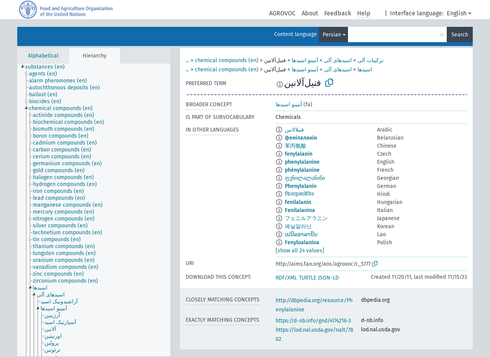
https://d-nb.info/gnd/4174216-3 (313, 321)
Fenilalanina (300, 210)
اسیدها (365, 69)
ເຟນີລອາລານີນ (301, 234)
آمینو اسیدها (305, 60)
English (457, 13)
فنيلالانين (294, 130)
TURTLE (307, 278)
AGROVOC (282, 13)
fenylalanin (298, 154)
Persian (332, 34)
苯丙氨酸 (295, 146)
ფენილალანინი (305, 178)
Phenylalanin (301, 186)
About (310, 13)
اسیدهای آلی (338, 60)
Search (459, 34)
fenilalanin (298, 202)
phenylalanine (302, 162)
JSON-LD (328, 278)
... (187, 60)
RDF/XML (286, 278)
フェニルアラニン (306, 218)
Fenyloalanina (302, 242)
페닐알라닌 (298, 226)
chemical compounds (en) (226, 60)
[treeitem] (48, 67)
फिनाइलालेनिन (299, 194)
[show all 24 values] (300, 250)
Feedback (337, 13)
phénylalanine (302, 170)
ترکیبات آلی (371, 60)
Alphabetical (43, 56)
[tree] (93, 210)
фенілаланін (301, 138)
